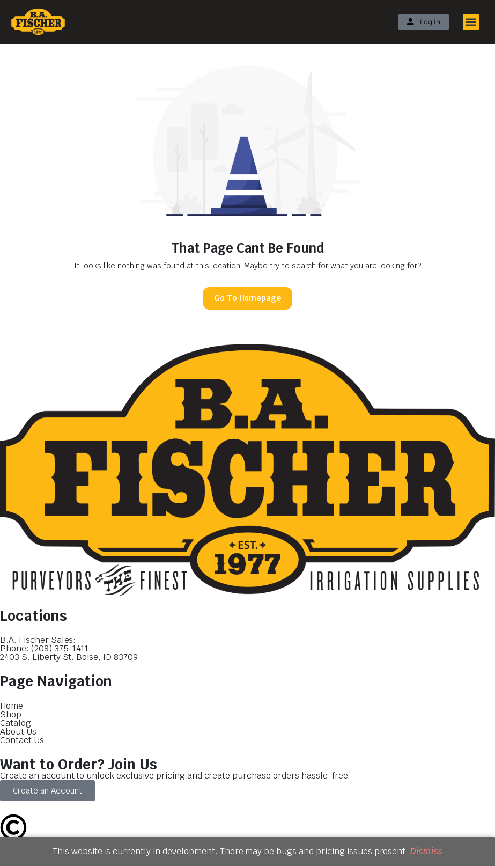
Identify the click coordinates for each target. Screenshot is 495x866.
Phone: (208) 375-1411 (44, 648)
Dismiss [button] (426, 851)
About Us (18, 731)
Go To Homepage (248, 298)
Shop (10, 714)
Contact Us (22, 740)
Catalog (15, 723)
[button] (471, 22)
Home (11, 705)
